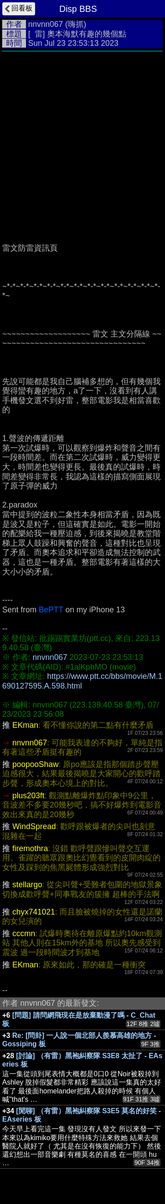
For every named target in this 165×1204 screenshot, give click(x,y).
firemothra (30, 848)
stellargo (27, 884)
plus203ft (28, 795)
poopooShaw (35, 764)
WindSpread (34, 826)
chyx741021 (33, 912)
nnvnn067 (45, 24)
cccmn (23, 933)
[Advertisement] (82, 143)
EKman (25, 725)
